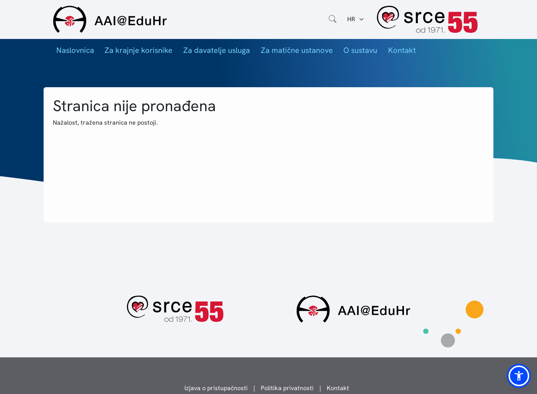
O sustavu (360, 50)
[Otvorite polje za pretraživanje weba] (332, 19)
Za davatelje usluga (216, 50)
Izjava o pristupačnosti (216, 388)
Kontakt (402, 50)
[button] (518, 375)
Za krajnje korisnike (138, 50)
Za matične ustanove (297, 50)
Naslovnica (75, 50)
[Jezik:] (356, 19)
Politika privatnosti (287, 388)
